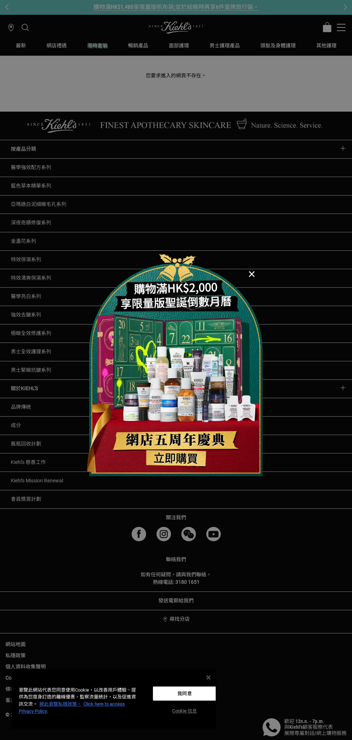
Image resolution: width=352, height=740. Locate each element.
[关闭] (208, 677)
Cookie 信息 (184, 711)
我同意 (184, 693)
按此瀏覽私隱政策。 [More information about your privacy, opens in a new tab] (60, 704)
